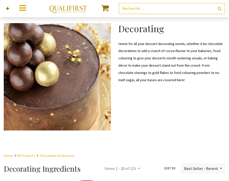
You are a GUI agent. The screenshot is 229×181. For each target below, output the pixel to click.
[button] (7, 8)
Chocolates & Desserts (57, 155)
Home (8, 155)
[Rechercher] (219, 8)
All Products (26, 155)
